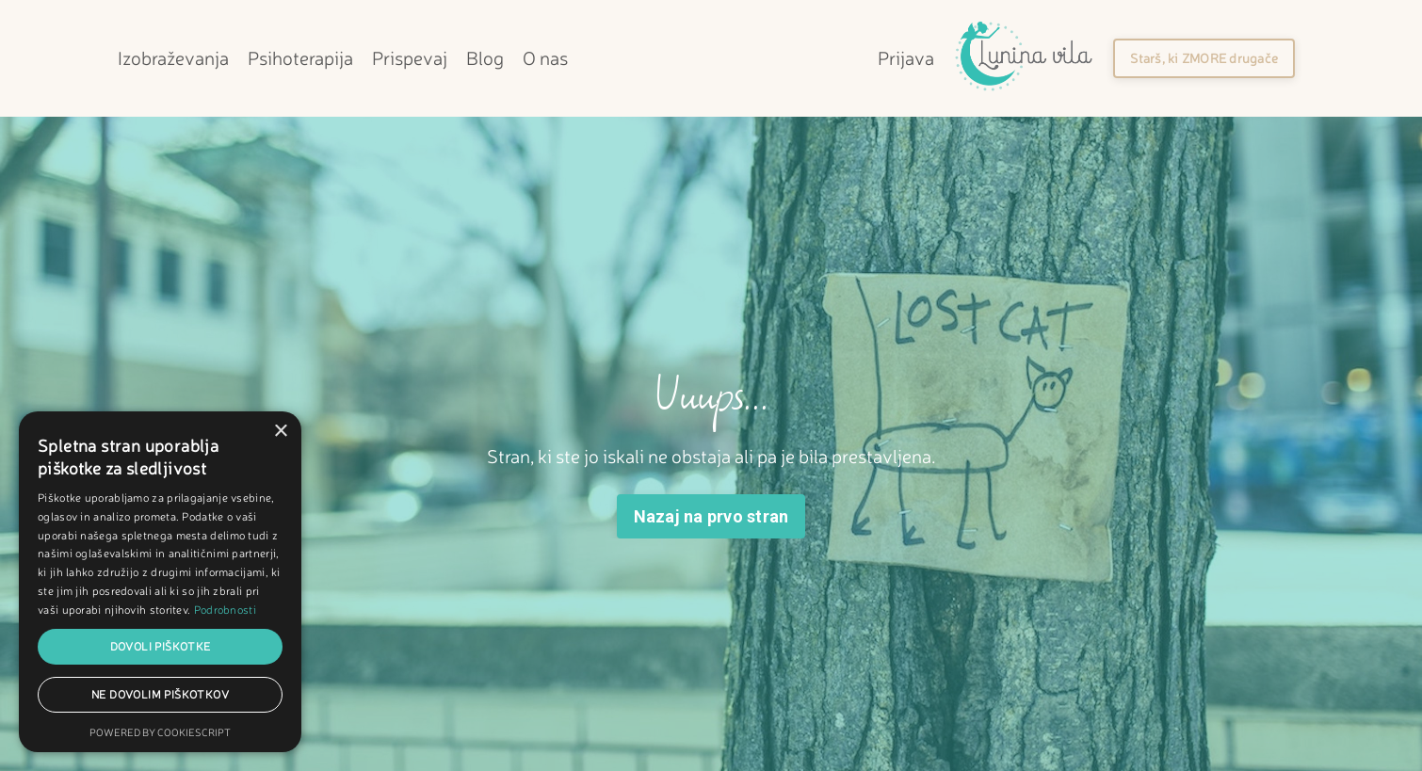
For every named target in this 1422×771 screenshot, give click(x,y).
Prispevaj (409, 58)
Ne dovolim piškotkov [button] (160, 694)
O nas (545, 58)
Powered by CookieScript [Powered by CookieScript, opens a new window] (160, 732)
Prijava (906, 58)
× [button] (280, 432)
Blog (485, 58)
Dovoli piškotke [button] (160, 646)
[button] (1204, 58)
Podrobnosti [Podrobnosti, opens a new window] (225, 609)
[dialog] (160, 581)
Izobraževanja (173, 58)
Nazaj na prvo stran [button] (711, 516)
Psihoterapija (300, 58)
